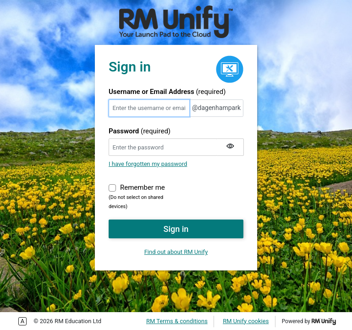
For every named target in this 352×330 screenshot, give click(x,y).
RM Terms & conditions (177, 321)
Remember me (142, 187)
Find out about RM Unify (176, 251)
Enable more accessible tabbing (22, 321)
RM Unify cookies (246, 321)
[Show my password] (230, 147)
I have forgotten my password (148, 163)
